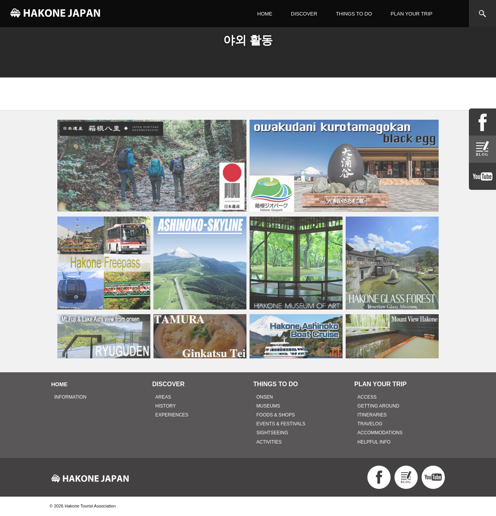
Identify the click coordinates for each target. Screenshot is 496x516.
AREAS (163, 397)
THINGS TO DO (354, 14)
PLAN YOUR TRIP (411, 14)
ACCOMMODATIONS (379, 432)
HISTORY (165, 406)
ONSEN (265, 397)
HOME (264, 14)
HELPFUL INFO (374, 442)
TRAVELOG (369, 424)
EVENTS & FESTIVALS (281, 424)
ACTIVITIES (269, 442)
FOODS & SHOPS (276, 415)
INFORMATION (70, 397)
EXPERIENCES (171, 415)
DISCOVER (304, 14)
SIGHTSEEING (272, 432)
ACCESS (366, 397)
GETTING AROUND (378, 406)
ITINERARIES (371, 415)
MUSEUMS (268, 406)
